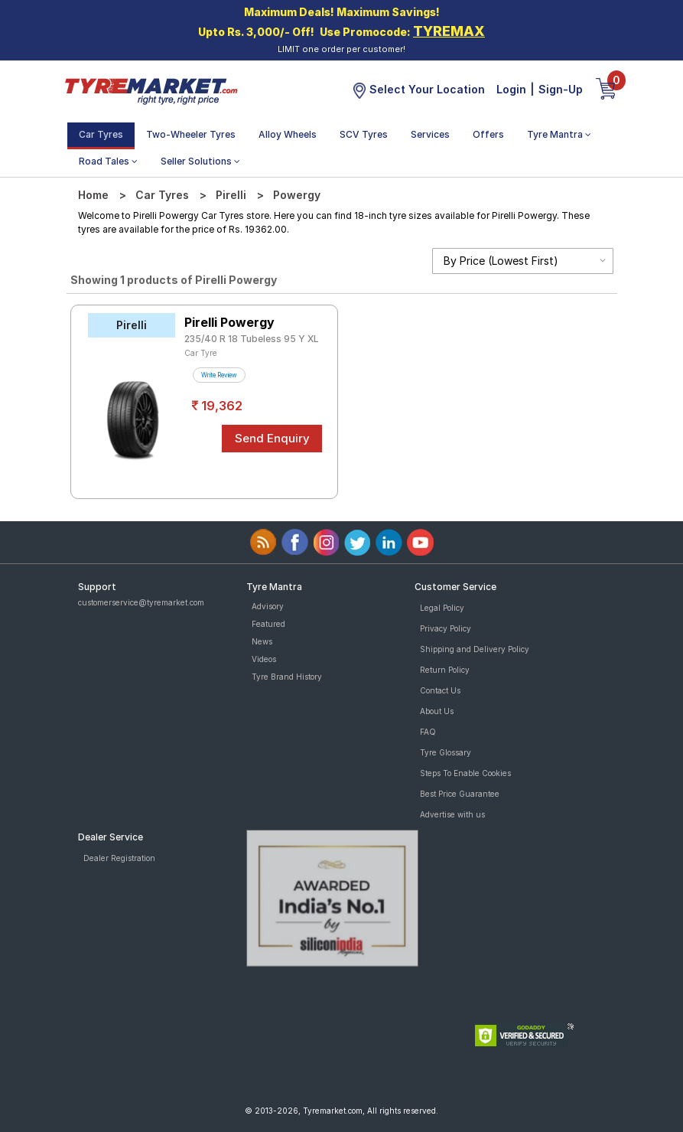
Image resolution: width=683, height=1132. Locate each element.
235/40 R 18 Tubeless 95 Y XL (251, 338)
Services (430, 134)
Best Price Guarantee (459, 793)
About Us (437, 711)
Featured (268, 623)
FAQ (428, 731)
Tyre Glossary (445, 752)
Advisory (268, 606)
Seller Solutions (200, 161)
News (262, 641)
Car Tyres (101, 134)
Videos (264, 659)
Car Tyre (200, 352)
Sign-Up (560, 89)
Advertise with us (452, 814)
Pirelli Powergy (229, 322)
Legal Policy (442, 607)
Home (93, 194)
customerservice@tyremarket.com (141, 602)
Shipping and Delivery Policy (474, 649)
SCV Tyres (364, 134)
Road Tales (108, 161)
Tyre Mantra (559, 134)
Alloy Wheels (288, 134)
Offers (488, 134)
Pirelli (231, 194)
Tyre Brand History (287, 676)
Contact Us (440, 690)
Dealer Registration (119, 858)
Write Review (219, 375)
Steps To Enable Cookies (465, 773)
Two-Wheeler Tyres (191, 134)
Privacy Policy (445, 628)
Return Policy (445, 669)
